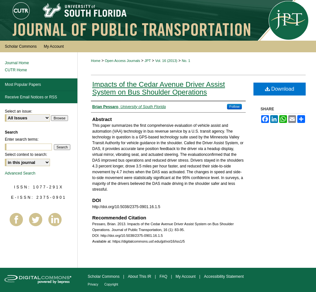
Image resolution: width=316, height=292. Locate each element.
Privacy (93, 284)
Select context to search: (26, 154)
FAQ (164, 276)
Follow (234, 106)
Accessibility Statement (223, 276)
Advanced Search (20, 173)
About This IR (140, 276)
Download (279, 89)
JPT (147, 61)
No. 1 (186, 61)
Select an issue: (18, 111)
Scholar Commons (104, 276)
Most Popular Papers (23, 84)
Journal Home (17, 63)
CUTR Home (16, 70)
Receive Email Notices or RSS (31, 97)
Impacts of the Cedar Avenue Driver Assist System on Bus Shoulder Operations (158, 88)
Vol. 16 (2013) (166, 61)
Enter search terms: (22, 139)
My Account (186, 276)
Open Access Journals (122, 61)
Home (95, 61)
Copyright (111, 284)
